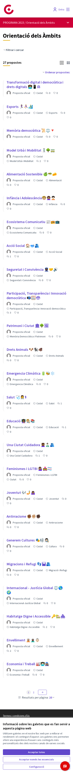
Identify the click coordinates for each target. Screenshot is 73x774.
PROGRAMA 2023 (13, 22)
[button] (62, 62)
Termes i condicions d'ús (16, 715)
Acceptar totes (36, 752)
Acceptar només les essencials (36, 759)
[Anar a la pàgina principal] (28, 9)
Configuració (36, 766)
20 (52, 697)
